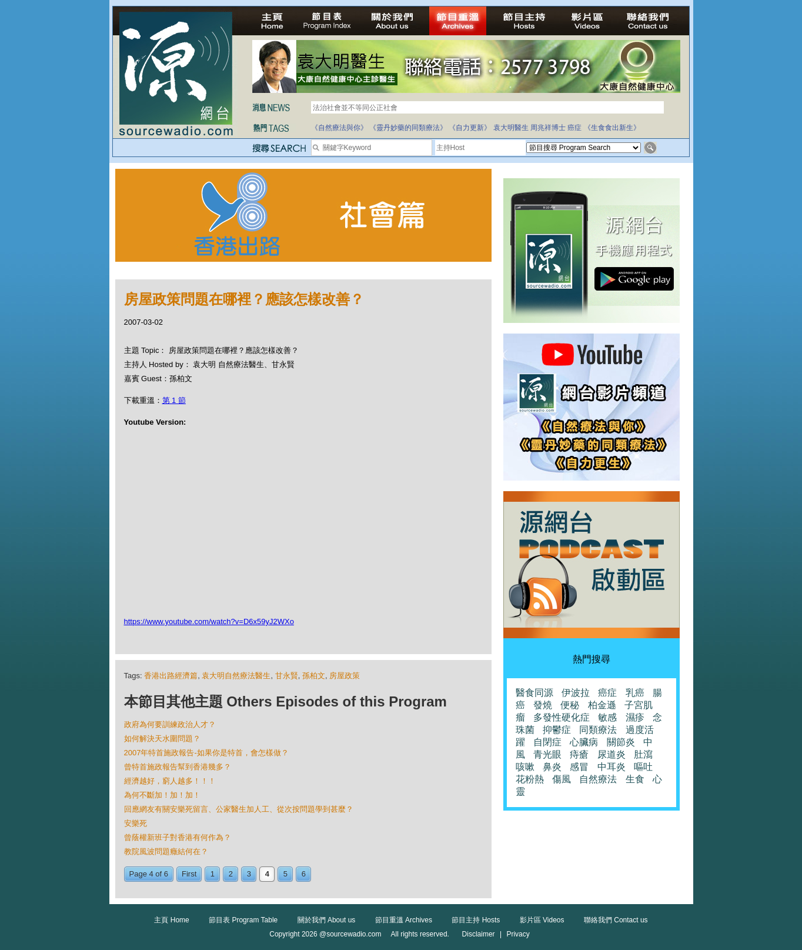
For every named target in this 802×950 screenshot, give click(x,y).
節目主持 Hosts (476, 920)
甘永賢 (286, 675)
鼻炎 (552, 767)
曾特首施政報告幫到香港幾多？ (177, 766)
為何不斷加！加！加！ (162, 795)
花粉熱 (530, 779)
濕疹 (635, 717)
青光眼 (547, 754)
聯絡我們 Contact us (616, 920)
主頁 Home (171, 920)
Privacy (517, 934)
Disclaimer (478, 934)
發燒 (542, 705)
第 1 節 (174, 400)
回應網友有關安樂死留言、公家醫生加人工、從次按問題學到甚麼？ (238, 809)
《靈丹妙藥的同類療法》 (408, 128)
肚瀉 (643, 754)
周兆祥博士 (548, 128)
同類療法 (598, 730)
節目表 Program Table (243, 920)
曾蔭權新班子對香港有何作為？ (177, 837)
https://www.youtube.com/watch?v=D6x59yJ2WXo (209, 621)
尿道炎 (611, 754)
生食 (635, 779)
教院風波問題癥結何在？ (166, 851)
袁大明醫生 (511, 128)
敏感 (607, 717)
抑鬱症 (557, 730)
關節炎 (621, 742)
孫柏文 (313, 675)
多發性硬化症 (561, 717)
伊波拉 (576, 693)
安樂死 (135, 823)
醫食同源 (534, 693)
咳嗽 (525, 767)
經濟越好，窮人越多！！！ (170, 780)
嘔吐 (643, 767)
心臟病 (584, 742)
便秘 (569, 705)
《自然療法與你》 (339, 128)
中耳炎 (611, 767)
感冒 (579, 767)
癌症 (574, 128)
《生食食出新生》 (612, 128)
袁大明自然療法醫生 (236, 675)
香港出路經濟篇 (171, 675)
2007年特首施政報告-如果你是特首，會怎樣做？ (206, 752)
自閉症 (547, 742)
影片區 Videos (542, 920)
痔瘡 (579, 754)
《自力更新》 (470, 128)
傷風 (561, 779)
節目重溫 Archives (403, 920)
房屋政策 (344, 675)
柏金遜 (602, 705)
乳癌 (635, 693)
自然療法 (598, 779)
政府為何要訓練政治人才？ (170, 724)
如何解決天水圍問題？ (162, 738)
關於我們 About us (327, 920)
